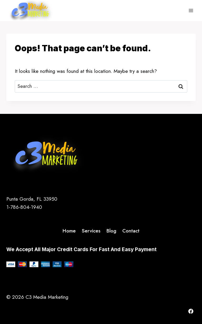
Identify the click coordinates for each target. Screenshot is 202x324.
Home (69, 230)
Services (91, 230)
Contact (130, 230)
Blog (111, 230)
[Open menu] (191, 10)
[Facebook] (191, 311)
